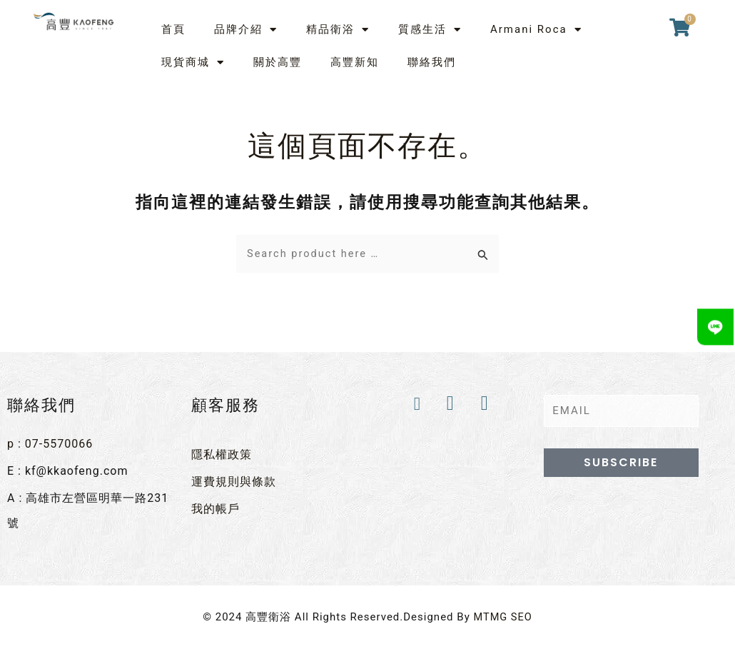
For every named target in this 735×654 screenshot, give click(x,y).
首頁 (173, 29)
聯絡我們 (431, 62)
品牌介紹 (246, 29)
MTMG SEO (502, 614)
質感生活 (430, 29)
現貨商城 (193, 62)
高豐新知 (354, 62)
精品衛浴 (338, 29)
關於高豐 (277, 62)
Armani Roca (536, 29)
